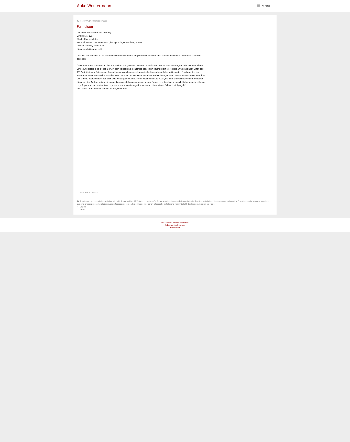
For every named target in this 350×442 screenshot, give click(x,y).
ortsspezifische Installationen (97, 204)
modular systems (252, 201)
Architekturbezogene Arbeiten (92, 201)
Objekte (83, 207)
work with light (181, 204)
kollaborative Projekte (236, 201)
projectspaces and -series (121, 204)
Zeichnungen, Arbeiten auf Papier (201, 204)
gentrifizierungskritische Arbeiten (188, 201)
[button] (263, 6)
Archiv (123, 201)
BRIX (136, 201)
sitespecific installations (164, 204)
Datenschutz (175, 228)
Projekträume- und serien (142, 204)
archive (130, 201)
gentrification (168, 201)
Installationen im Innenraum (214, 201)
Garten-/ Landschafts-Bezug (150, 201)
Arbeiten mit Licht (112, 201)
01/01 (82, 210)
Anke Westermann (94, 5)
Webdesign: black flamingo (175, 225)
